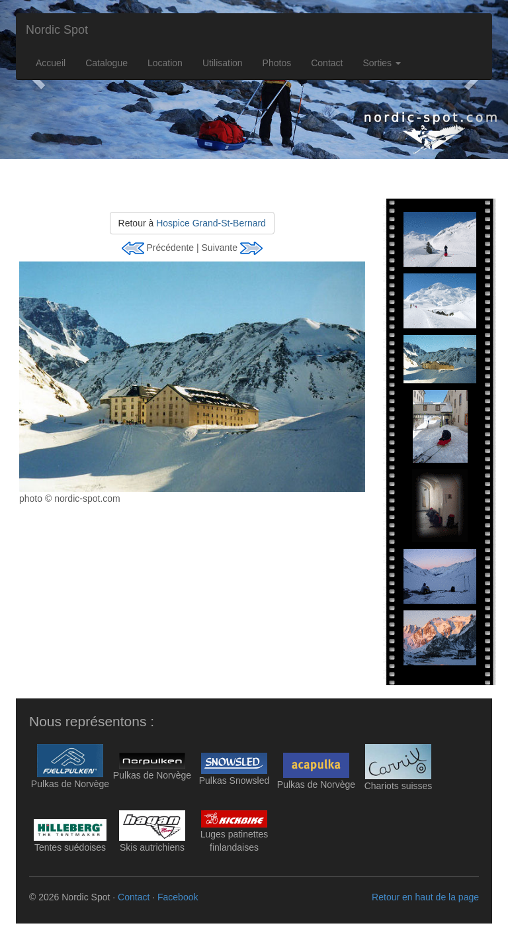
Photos (277, 63)
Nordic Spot (57, 29)
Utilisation (222, 63)
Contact (327, 63)
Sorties (381, 63)
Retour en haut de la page (425, 897)
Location (165, 63)
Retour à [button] (192, 223)
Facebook (177, 897)
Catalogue (106, 63)
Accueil (50, 63)
